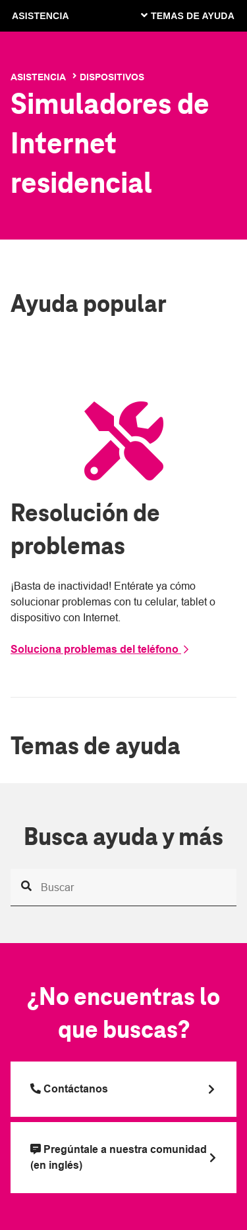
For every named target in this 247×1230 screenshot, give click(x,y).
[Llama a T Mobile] (123, 1089)
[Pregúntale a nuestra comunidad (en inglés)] (123, 1157)
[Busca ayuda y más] (123, 887)
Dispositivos (112, 77)
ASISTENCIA (40, 16)
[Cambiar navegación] (197, 15)
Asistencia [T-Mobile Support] (38, 77)
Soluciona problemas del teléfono (100, 649)
